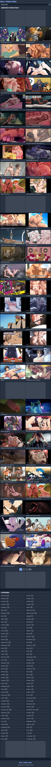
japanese (5, 719)
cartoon (5, 625)
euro (4, 660)
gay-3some (6, 695)
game (4, 683)
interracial (5, 713)
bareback (5, 613)
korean (5, 736)
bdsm (5, 619)
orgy (29, 634)
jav (4, 721)
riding (30, 666)
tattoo (30, 686)
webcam (30, 724)
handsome (6, 704)
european (5, 663)
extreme (5, 666)
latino (30, 596)
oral (29, 628)
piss (29, 651)
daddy (5, 640)
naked (30, 622)
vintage (30, 716)
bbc (4, 616)
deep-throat (6, 642)
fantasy (5, 675)
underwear (31, 704)
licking (30, 601)
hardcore (5, 707)
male (30, 607)
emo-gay (5, 657)
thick (30, 695)
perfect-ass (31, 645)
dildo (4, 651)
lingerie (30, 604)
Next (30, 569)
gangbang (5, 686)
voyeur (30, 719)
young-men (31, 739)
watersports (31, 721)
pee (29, 642)
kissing (5, 733)
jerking (5, 724)
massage (30, 619)
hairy (5, 698)
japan (5, 716)
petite (30, 648)
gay (4, 689)
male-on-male (32, 613)
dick (4, 648)
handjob (5, 701)
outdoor (30, 637)
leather (30, 599)
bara (4, 610)
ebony (5, 654)
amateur (5, 604)
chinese (5, 634)
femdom (5, 680)
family (5, 672)
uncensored (31, 698)
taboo (30, 683)
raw (29, 654)
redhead (30, 663)
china (5, 631)
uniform (30, 707)
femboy (5, 678)
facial (5, 669)
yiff (29, 733)
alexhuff (5, 599)
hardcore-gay (7, 710)
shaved (30, 678)
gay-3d (5, 692)
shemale (30, 680)
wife (29, 727)
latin (4, 739)
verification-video (32, 710)
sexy (30, 675)
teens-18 (30, 692)
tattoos (30, 689)
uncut (30, 701)
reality (30, 660)
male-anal (31, 610)
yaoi (30, 730)
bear (4, 622)
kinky (4, 730)
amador (5, 601)
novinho (30, 625)
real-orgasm (31, 657)
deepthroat (6, 645)
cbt (4, 628)
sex (30, 672)
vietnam (30, 713)
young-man (31, 736)
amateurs (5, 607)
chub (4, 637)
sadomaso (31, 669)
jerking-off (6, 727)
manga (30, 616)
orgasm (30, 631)
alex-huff (5, 596)
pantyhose (31, 640)
